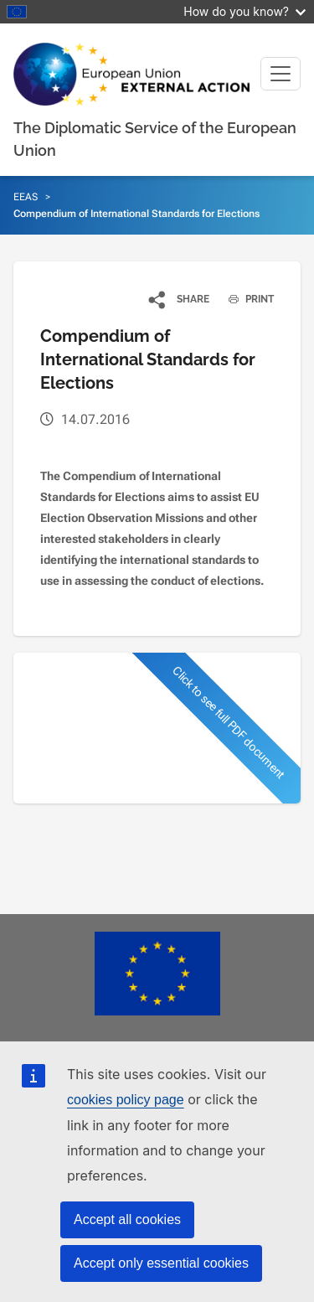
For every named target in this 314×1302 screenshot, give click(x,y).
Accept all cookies (127, 1219)
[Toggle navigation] (280, 73)
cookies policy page (125, 1100)
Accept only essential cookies (161, 1263)
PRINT (245, 299)
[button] (179, 299)
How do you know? (244, 11)
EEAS (25, 197)
